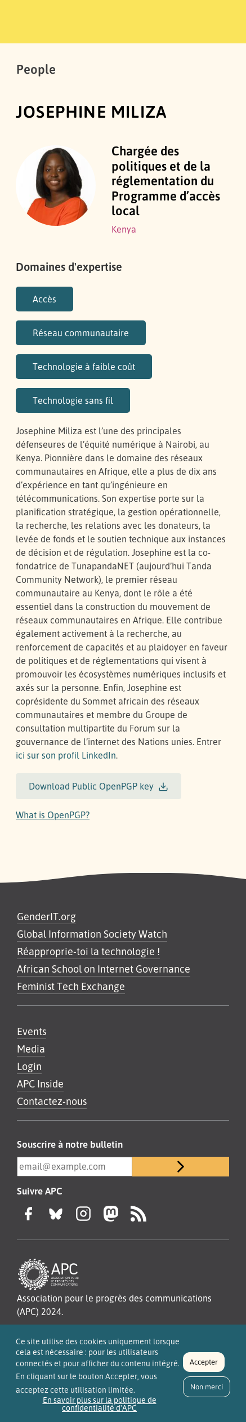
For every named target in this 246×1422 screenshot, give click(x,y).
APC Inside (40, 1083)
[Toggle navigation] (221, 19)
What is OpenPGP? (53, 815)
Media (31, 1048)
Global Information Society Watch (92, 934)
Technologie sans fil (73, 400)
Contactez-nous (52, 1101)
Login (29, 1066)
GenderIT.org (46, 916)
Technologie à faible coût (84, 366)
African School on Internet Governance (103, 968)
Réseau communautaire (81, 332)
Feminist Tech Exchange (71, 986)
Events (31, 1031)
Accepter (204, 1366)
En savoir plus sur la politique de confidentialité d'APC (99, 1409)
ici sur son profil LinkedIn (66, 755)
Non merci (206, 1391)
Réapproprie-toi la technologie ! (88, 951)
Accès (44, 299)
